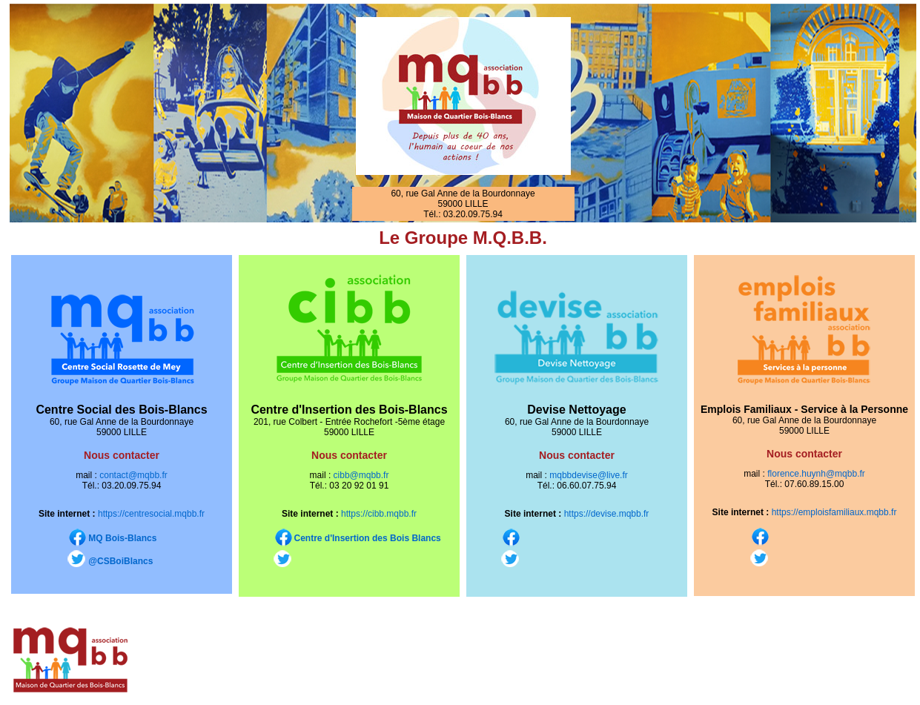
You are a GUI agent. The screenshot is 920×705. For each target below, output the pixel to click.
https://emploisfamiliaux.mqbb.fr (834, 512)
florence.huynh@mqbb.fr (815, 474)
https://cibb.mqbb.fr (379, 514)
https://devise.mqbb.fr (606, 514)
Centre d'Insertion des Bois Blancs (367, 538)
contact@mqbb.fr (133, 475)
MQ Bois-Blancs (122, 538)
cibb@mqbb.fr (361, 475)
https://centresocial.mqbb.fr (151, 514)
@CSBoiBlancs (120, 561)
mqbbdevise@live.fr (588, 475)
